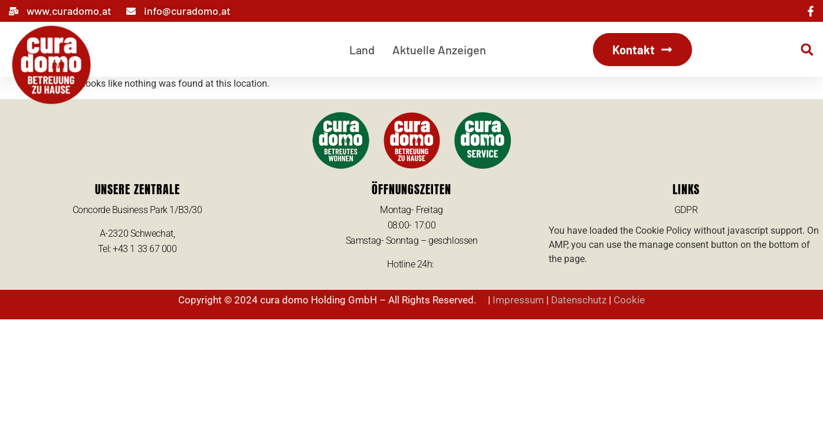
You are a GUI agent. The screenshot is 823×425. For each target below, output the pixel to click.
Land (362, 49)
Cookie (629, 300)
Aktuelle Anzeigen (439, 49)
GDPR (685, 209)
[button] (807, 49)
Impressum (518, 300)
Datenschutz (578, 300)
